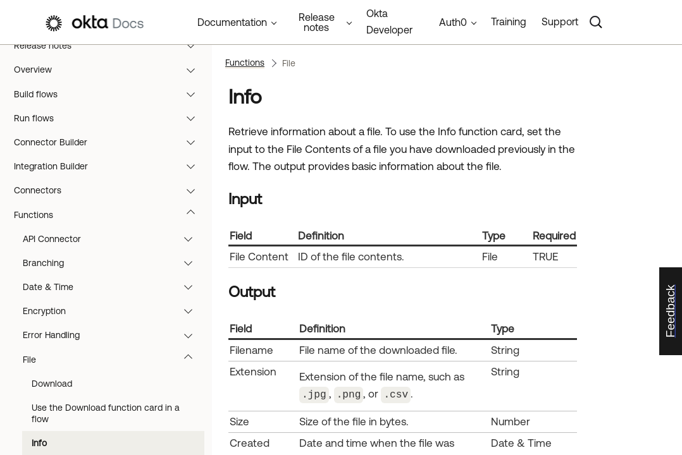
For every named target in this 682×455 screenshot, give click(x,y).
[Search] (596, 22)
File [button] (113, 360)
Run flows (110, 118)
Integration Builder (110, 166)
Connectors (110, 190)
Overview (110, 70)
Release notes (110, 45)
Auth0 (453, 22)
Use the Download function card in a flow (106, 413)
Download (52, 384)
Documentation (232, 22)
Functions (110, 215)
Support (560, 21)
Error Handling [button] (113, 335)
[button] (193, 45)
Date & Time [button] (113, 287)
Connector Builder (110, 142)
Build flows (110, 94)
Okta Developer (389, 21)
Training (508, 21)
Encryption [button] (113, 311)
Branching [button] (113, 263)
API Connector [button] (113, 239)
